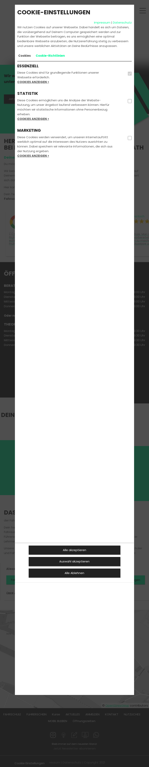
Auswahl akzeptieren (74, 561)
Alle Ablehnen (74, 573)
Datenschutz (122, 22)
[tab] (24, 55)
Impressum (102, 22)
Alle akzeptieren (74, 550)
